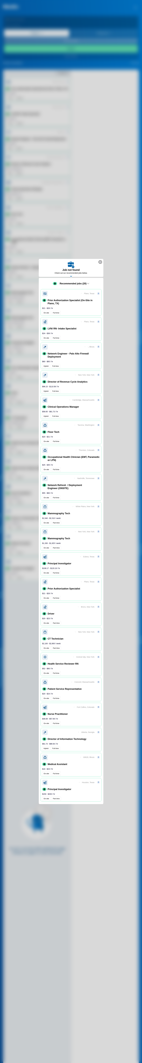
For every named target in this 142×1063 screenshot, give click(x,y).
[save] (98, 294)
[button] (71, 302)
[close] (100, 262)
